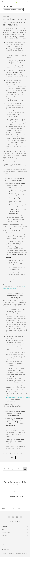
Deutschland (16, 521)
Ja (5, 457)
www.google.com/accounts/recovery (18, 397)
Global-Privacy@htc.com (21, 553)
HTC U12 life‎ (18, 508)
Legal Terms (5, 549)
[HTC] (15, 2)
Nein (12, 457)
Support (9, 508)
